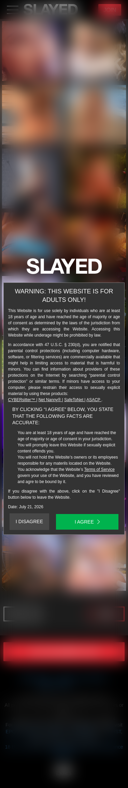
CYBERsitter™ (22, 399)
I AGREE (87, 522)
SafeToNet (74, 399)
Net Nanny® (50, 399)
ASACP (93, 399)
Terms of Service (99, 469)
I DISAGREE (29, 521)
